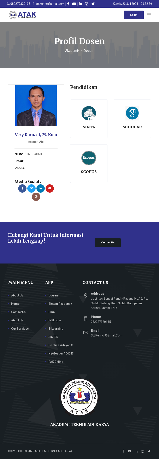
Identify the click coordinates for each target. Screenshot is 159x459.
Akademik (72, 51)
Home (15, 303)
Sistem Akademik (60, 303)
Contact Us (18, 312)
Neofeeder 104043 (61, 353)
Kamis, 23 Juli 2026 (125, 3)
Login (133, 14)
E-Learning (55, 328)
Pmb (51, 312)
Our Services (20, 328)
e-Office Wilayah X (60, 345)
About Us (17, 295)
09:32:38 (146, 3)
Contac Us (107, 242)
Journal (53, 295)
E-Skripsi (54, 320)
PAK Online (55, 361)
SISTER (53, 337)
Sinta (89, 127)
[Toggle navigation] (149, 15)
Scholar (132, 127)
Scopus (89, 171)
